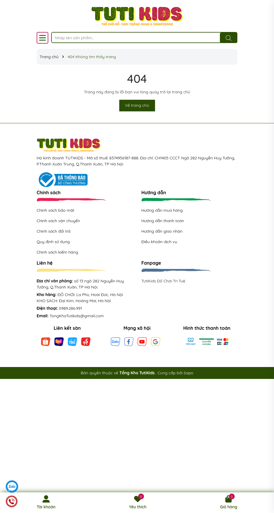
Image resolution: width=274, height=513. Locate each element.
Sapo (188, 372)
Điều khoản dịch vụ (159, 241)
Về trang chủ (137, 105)
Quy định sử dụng (53, 241)
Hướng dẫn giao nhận (161, 231)
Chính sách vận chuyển (58, 220)
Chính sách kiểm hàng (57, 252)
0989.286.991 (70, 308)
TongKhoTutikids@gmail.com (77, 315)
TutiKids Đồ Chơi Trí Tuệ (163, 281)
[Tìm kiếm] (228, 38)
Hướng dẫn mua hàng (162, 210)
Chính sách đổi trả (53, 231)
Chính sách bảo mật (55, 210)
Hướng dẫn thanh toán (162, 220)
